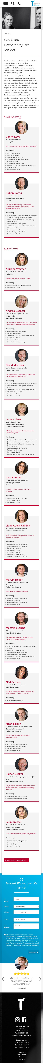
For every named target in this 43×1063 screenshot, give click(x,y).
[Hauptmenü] (6, 3)
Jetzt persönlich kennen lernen (15, 860)
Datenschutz (35, 945)
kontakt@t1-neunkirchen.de (21, 1035)
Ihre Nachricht (7, 927)
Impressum (21, 1052)
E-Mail (6, 920)
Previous (2, 979)
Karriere (22, 1059)
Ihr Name (6, 900)
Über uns (7, 34)
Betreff (6, 906)
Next (40, 979)
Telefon (6, 913)
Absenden (32, 952)
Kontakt (21, 1057)
